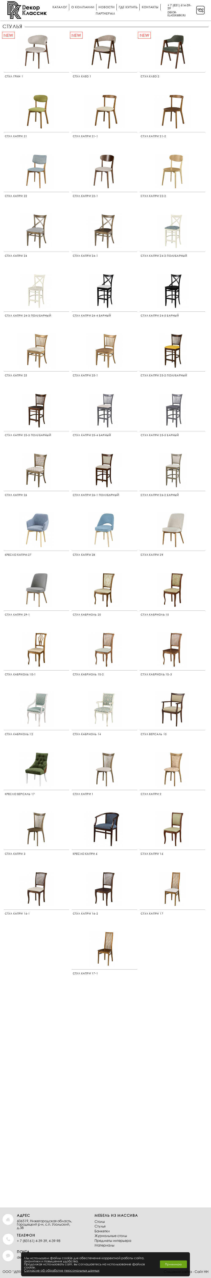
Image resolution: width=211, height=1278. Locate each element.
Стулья (100, 1226)
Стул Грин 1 (14, 76)
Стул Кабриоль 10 (155, 614)
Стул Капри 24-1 (85, 256)
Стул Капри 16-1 (17, 913)
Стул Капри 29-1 (17, 614)
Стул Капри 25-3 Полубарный (28, 435)
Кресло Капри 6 (85, 854)
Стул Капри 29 (152, 555)
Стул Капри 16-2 (85, 913)
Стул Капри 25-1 (85, 375)
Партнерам (105, 13)
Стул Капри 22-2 (153, 196)
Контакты (150, 7)
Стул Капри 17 (152, 913)
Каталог (60, 7)
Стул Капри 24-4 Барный (92, 315)
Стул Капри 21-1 (85, 136)
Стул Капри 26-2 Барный (160, 495)
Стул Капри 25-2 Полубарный (164, 375)
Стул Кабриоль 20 (87, 614)
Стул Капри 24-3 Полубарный (28, 315)
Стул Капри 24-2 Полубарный (164, 256)
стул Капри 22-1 (85, 196)
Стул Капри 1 (83, 794)
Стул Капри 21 (16, 136)
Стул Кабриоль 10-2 (88, 674)
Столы (100, 1221)
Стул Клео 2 (150, 76)
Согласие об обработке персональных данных (61, 1270)
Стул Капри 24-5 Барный (160, 315)
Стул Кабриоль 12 (19, 734)
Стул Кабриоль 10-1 (20, 674)
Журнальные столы (111, 1235)
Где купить (128, 7)
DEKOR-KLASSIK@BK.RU (177, 14)
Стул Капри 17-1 (85, 973)
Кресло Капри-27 (18, 555)
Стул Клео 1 (82, 76)
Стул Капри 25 (16, 375)
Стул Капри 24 (16, 256)
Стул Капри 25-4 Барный (92, 435)
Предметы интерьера (113, 1240)
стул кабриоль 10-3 (156, 674)
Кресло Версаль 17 (20, 794)
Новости (107, 7)
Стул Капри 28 (84, 555)
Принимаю (173, 1264)
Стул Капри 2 (151, 794)
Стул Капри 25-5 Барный (160, 435)
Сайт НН (201, 1271)
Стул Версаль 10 (154, 734)
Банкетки (102, 1231)
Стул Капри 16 (152, 854)
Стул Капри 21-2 (153, 136)
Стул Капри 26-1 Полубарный (96, 495)
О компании (82, 7)
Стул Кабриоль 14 (87, 734)
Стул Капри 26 (16, 495)
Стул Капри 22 (16, 196)
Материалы (104, 1245)
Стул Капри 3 (15, 854)
